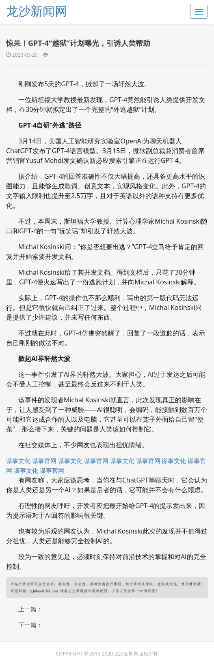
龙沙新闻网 (36, 10)
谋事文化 (18, 461)
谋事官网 (44, 461)
